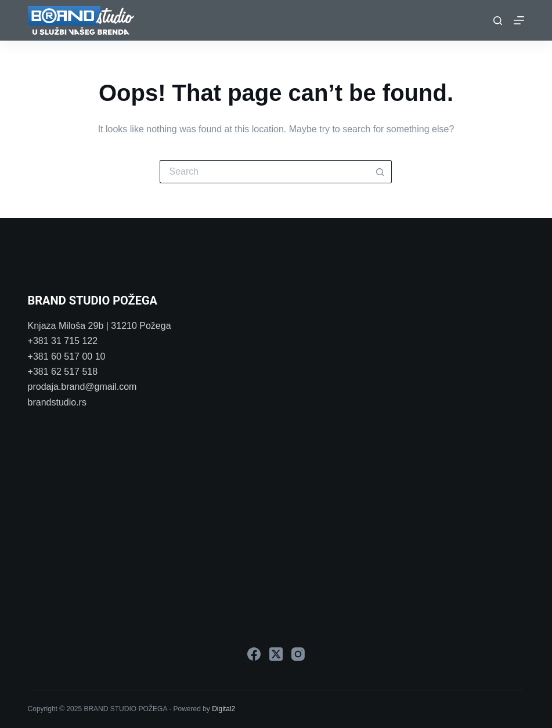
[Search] (497, 20)
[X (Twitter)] (276, 654)
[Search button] (380, 171)
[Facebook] (254, 654)
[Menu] (519, 20)
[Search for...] (264, 171)
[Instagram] (298, 654)
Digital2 (223, 709)
